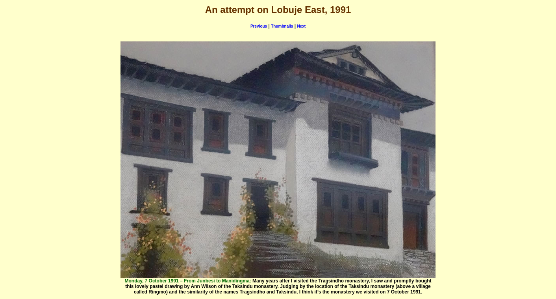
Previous (258, 26)
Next (301, 26)
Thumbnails (282, 26)
